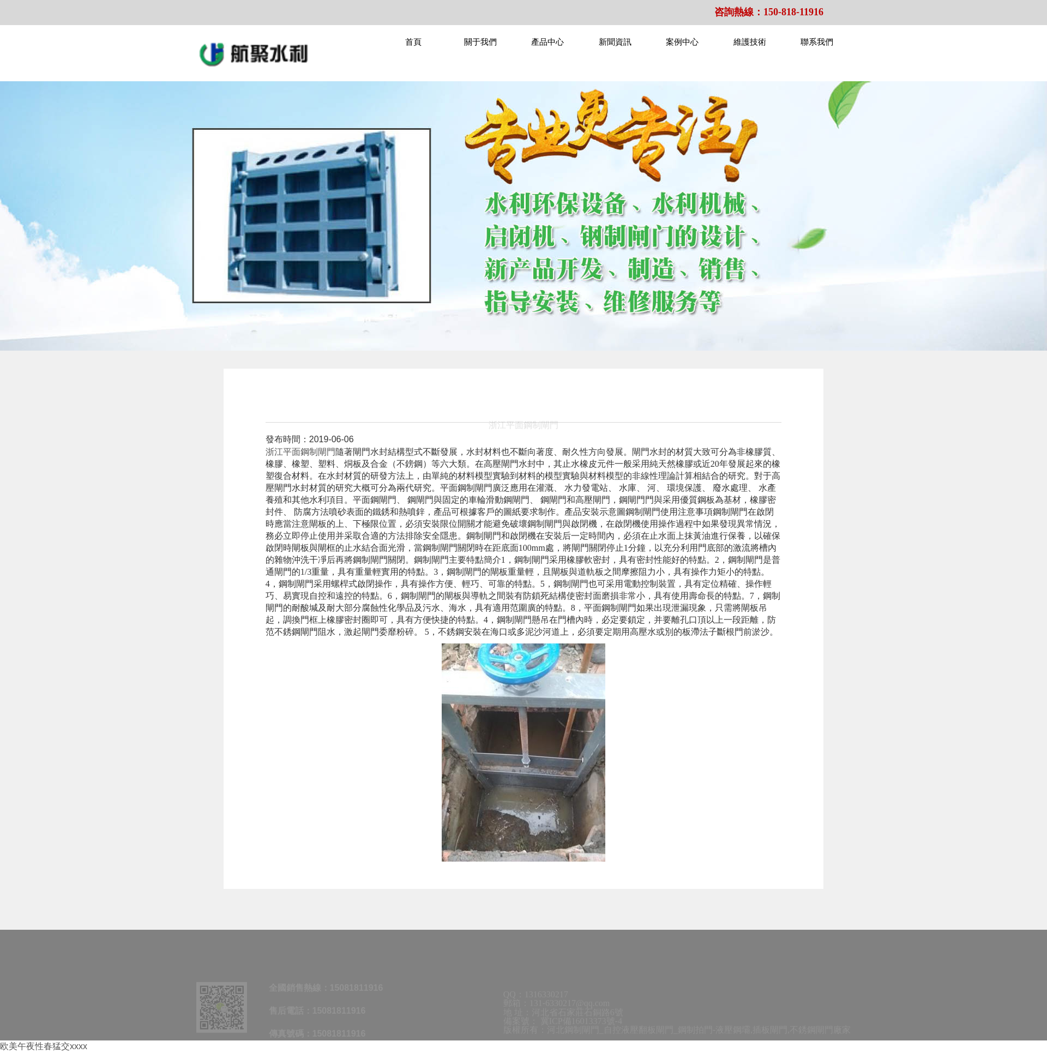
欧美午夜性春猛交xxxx (43, 1046)
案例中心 (682, 41)
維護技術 (749, 41)
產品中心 (547, 41)
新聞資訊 (615, 41)
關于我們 (480, 41)
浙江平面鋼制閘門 (300, 451)
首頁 (413, 41)
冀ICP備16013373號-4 (581, 1024)
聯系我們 (817, 41)
